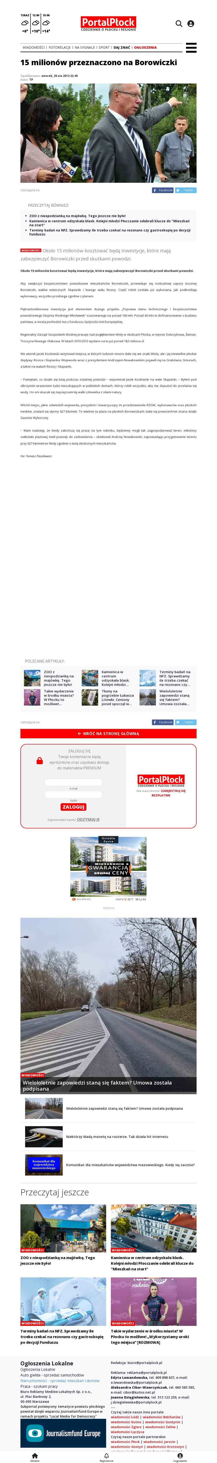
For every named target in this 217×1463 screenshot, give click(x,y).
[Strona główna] (34, 1456)
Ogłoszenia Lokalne (37, 1369)
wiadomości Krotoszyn (165, 1446)
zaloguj (73, 807)
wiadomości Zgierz (126, 1427)
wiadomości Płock (125, 1441)
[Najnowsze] (106, 1456)
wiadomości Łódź (125, 1417)
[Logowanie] (180, 1456)
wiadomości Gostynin (162, 1422)
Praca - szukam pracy (39, 1386)
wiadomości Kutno (126, 1422)
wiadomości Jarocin (159, 1441)
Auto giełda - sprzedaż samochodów (52, 1375)
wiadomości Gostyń (127, 1446)
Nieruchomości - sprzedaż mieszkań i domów (60, 1380)
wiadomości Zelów (160, 1427)
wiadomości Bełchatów (161, 1417)
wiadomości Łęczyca (127, 1432)
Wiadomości (30, 250)
